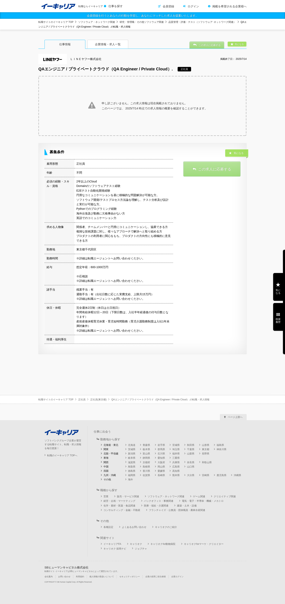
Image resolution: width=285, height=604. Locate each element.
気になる (278, 291)
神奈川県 (221, 449)
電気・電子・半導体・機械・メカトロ (203, 501)
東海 (106, 457)
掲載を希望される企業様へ (229, 6)
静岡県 (146, 457)
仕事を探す (115, 6)
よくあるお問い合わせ (134, 527)
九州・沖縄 (110, 475)
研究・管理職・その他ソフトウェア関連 (142, 22)
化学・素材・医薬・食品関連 (119, 505)
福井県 (176, 453)
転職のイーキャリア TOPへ (62, 455)
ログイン (193, 6)
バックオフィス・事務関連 (158, 501)
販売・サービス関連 (128, 496)
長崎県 (161, 475)
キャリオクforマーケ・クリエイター (204, 544)
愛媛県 (161, 471)
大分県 (190, 475)
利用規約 (80, 576)
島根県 (146, 466)
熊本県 (176, 475)
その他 (107, 479)
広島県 (176, 466)
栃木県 (146, 449)
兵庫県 (176, 462)
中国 (106, 466)
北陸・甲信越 (111, 453)
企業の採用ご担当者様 (155, 576)
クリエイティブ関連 (225, 496)
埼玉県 (176, 449)
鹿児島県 (221, 475)
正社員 (82, 399)
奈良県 (190, 462)
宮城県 (176, 445)
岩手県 (161, 445)
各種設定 (108, 527)
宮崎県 (205, 475)
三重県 (176, 457)
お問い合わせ (64, 576)
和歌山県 (207, 462)
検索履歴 (278, 320)
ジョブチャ (141, 548)
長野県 (205, 453)
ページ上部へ (235, 417)
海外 (130, 479)
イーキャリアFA (112, 544)
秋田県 (190, 445)
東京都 (205, 449)
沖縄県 (237, 475)
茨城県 (131, 449)
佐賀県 (146, 475)
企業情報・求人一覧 (108, 44)
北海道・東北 (111, 445)
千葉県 (190, 449)
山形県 (205, 445)
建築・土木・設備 (187, 505)
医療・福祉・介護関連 (156, 505)
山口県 (190, 466)
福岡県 (131, 475)
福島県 (220, 445)
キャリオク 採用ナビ (115, 548)
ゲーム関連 (199, 496)
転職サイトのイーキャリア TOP (55, 22)
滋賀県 (131, 462)
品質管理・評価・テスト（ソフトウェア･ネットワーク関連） (202, 22)
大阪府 (161, 462)
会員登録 (168, 6)
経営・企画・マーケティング (119, 501)
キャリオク (136, 544)
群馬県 (161, 449)
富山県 (146, 453)
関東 (106, 449)
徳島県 (131, 471)
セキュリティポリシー (129, 576)
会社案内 (49, 576)
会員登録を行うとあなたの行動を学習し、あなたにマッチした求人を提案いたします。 (142, 15)
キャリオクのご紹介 (166, 527)
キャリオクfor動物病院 (162, 544)
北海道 (131, 445)
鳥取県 (131, 466)
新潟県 (131, 453)
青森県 (146, 445)
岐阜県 (131, 457)
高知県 (176, 471)
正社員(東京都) (98, 399)
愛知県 (161, 457)
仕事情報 (65, 44)
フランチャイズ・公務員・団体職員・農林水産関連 (177, 510)
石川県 (161, 453)
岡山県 (161, 466)
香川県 (146, 471)
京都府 (146, 462)
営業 (106, 496)
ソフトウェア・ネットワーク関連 (96, 22)
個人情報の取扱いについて (101, 576)
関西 (106, 462)
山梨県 (190, 453)
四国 (106, 471)
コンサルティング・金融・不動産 (122, 510)
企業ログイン (177, 576)
